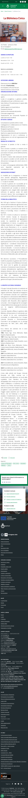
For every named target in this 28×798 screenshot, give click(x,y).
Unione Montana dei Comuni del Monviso (10, 742)
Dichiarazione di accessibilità (7, 697)
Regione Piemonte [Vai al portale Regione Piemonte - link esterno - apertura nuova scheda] (5, 1)
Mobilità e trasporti (5, 584)
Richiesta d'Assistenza (6, 708)
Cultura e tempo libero (6, 575)
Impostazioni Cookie (5, 719)
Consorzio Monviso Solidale (7, 755)
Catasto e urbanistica (5, 573)
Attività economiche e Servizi (7, 626)
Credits (2, 721)
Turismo (2, 591)
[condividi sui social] (4, 458)
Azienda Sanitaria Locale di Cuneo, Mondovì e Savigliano (13, 761)
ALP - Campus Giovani (6, 768)
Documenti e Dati (5, 548)
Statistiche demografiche (6, 757)
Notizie (2, 603)
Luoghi (2, 617)
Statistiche (3, 725)
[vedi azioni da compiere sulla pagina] (11, 458)
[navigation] (3, 6)
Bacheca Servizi (4, 710)
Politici (2, 555)
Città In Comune (16, 791)
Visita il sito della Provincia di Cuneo (9, 739)
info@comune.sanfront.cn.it (10, 643)
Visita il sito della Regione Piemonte (9, 737)
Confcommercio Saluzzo (6, 735)
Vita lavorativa (4, 593)
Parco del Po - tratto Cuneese (7, 746)
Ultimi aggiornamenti (5, 723)
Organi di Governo (5, 541)
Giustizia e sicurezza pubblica (7, 580)
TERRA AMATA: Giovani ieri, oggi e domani (10, 766)
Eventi (2, 615)
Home (2, 11)
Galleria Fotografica (5, 621)
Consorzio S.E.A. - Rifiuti (6, 753)
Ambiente (3, 564)
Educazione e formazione (6, 578)
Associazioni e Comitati (6, 628)
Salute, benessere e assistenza (8, 586)
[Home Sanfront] (13, 6)
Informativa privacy (5, 714)
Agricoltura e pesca (5, 562)
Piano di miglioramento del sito (8, 699)
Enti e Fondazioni (5, 550)
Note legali (3, 716)
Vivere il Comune (8, 11)
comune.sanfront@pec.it (9, 642)
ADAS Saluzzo (4, 750)
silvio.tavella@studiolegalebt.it (11, 686)
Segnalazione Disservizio (6, 705)
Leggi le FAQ (4, 701)
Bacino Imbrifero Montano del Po (8, 744)
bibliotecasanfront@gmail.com (13, 49)
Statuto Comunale (5, 712)
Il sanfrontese (4, 600)
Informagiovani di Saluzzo (6, 759)
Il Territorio (3, 619)
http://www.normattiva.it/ (7, 764)
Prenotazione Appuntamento (7, 703)
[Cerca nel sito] (24, 6)
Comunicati (3, 605)
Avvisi (2, 607)
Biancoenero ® (10, 795)
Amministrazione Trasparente (7, 694)
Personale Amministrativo (7, 552)
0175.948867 (6, 637)
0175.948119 (6, 635)
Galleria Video (4, 623)
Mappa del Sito (4, 727)
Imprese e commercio (5, 582)
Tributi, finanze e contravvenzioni (8, 589)
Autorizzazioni (4, 571)
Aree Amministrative (5, 544)
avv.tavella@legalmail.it (8, 688)
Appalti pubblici (4, 569)
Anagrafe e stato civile (6, 567)
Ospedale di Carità (5, 748)
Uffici (2, 546)
